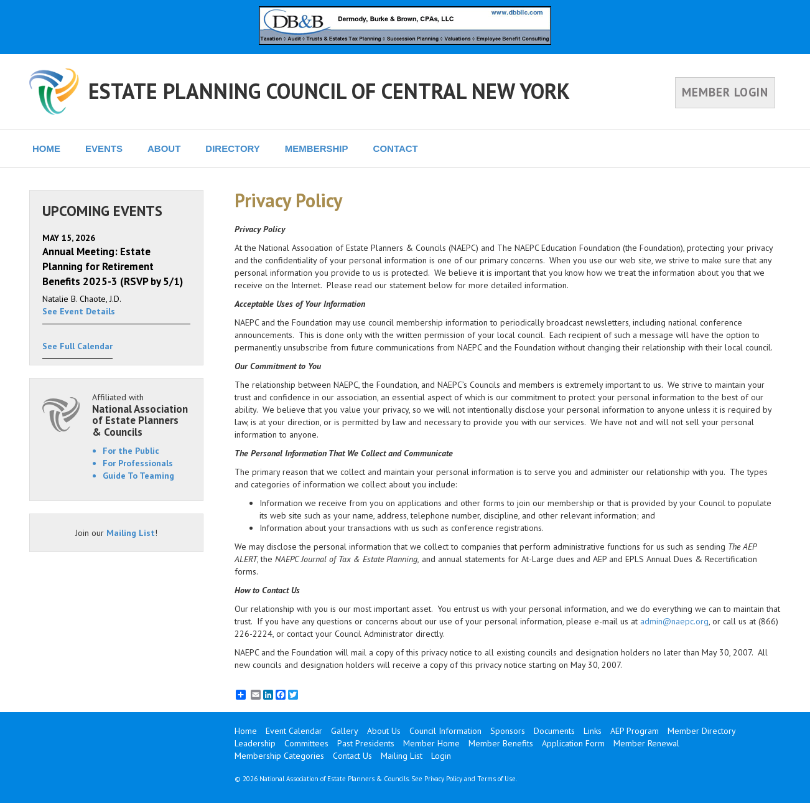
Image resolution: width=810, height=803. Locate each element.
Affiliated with (141, 415)
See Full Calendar (77, 346)
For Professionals (138, 463)
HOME (46, 148)
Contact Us (352, 755)
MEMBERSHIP (316, 148)
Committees (306, 743)
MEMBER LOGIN (725, 92)
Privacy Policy (443, 778)
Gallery (344, 730)
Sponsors (507, 730)
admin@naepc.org (674, 621)
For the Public (131, 450)
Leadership (255, 743)
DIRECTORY (232, 148)
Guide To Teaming (138, 475)
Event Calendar (294, 730)
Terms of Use (496, 778)
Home (246, 730)
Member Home (431, 743)
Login (441, 755)
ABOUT (163, 148)
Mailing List (130, 532)
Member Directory (702, 730)
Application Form (573, 743)
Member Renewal (646, 743)
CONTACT (395, 148)
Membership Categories (279, 755)
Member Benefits (500, 743)
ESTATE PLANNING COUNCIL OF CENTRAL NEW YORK (329, 91)
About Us (384, 730)
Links (593, 730)
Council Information (445, 730)
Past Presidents (365, 743)
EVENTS (104, 148)
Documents (554, 730)
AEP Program (634, 730)
